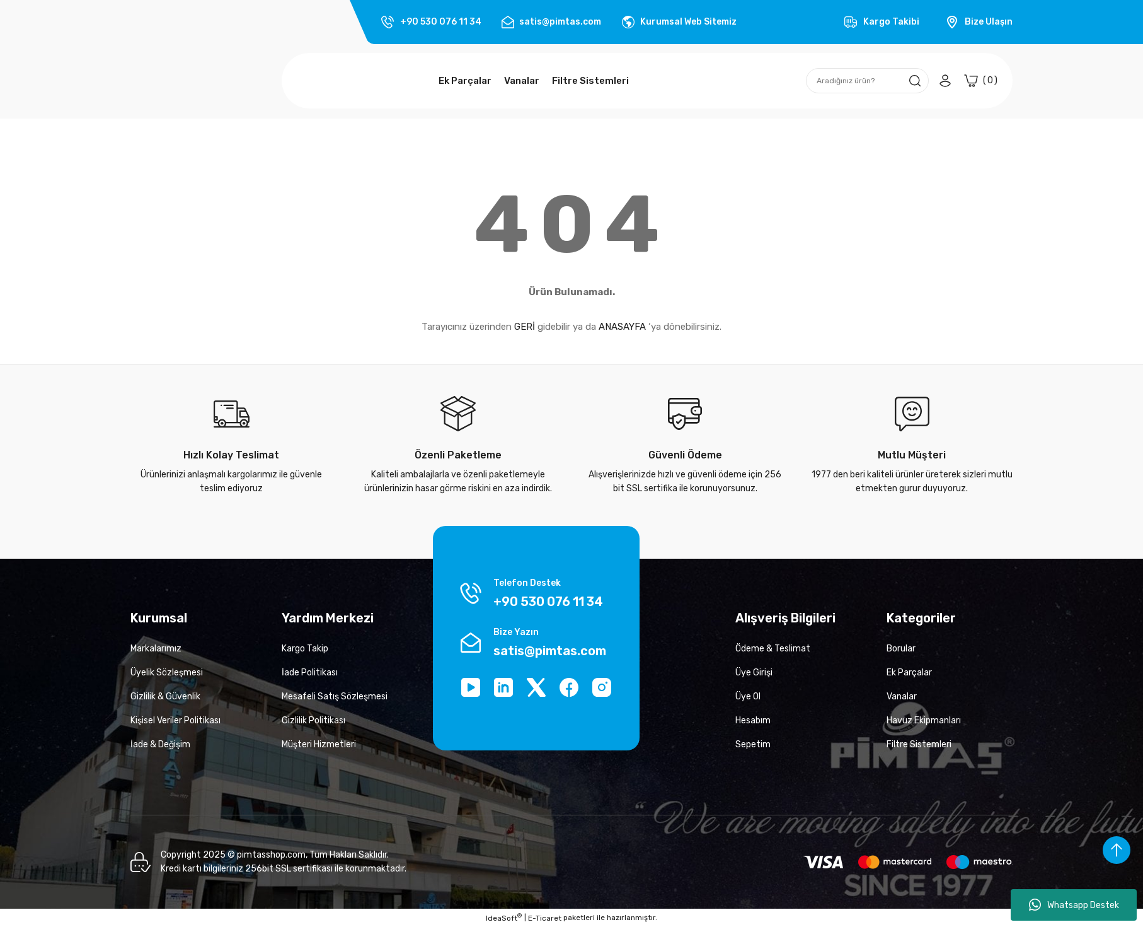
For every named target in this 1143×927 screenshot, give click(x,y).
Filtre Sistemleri (919, 744)
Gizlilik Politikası (313, 720)
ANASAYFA (622, 326)
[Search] (867, 80)
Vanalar (902, 696)
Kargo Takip (305, 648)
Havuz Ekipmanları (924, 720)
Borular (901, 648)
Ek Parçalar (909, 672)
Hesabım (753, 720)
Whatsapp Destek (1074, 905)
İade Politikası (310, 672)
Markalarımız (155, 648)
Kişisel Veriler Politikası (175, 720)
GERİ (524, 326)
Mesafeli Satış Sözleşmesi (335, 696)
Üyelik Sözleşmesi (166, 672)
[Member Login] (945, 80)
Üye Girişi (754, 672)
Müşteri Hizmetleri (319, 744)
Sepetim (753, 744)
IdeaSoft (504, 917)
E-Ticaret (544, 918)
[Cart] (980, 80)
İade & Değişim (160, 744)
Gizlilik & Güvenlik (165, 696)
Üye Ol (748, 696)
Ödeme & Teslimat (772, 648)
